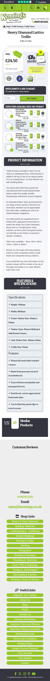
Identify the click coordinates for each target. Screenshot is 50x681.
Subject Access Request (25, 648)
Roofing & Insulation (25, 555)
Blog (25, 604)
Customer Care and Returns (25, 624)
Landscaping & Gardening (24, 531)
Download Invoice (24, 634)
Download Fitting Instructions (25, 629)
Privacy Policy (24, 643)
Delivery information (25, 619)
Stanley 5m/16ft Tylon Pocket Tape (22, 135)
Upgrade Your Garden (25, 595)
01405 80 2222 (41, 21)
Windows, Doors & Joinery (25, 579)
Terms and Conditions (25, 638)
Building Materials (25, 526)
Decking (25, 545)
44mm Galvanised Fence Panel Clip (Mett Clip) (21, 124)
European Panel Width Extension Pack (21, 112)
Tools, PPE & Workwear (25, 565)
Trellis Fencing (17, 26)
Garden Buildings (25, 536)
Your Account (25, 653)
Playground (25, 550)
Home (6, 26)
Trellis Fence (29, 26)
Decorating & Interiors (25, 574)
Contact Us (25, 614)
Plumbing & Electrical (25, 560)
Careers (25, 663)
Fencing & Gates (25, 540)
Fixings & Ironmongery (25, 569)
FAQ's (25, 609)
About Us (25, 600)
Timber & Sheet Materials (24, 521)
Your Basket (25, 658)
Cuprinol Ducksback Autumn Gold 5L (22, 146)
